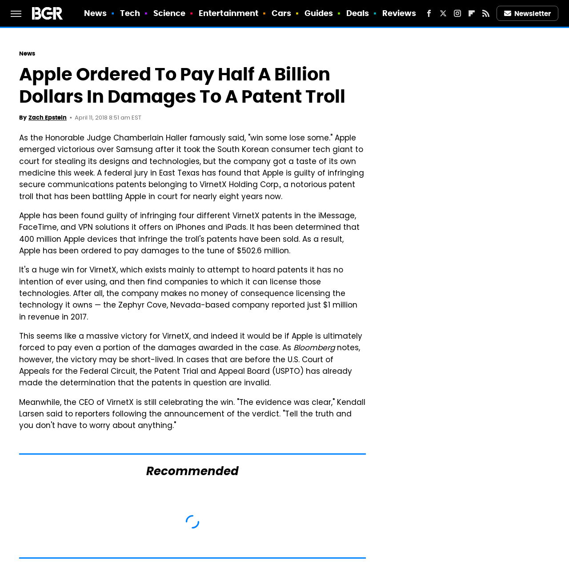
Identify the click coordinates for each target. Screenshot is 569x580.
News (95, 13)
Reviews (399, 13)
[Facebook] (429, 13)
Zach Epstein (47, 117)
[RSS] (485, 13)
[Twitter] (443, 13)
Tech (130, 13)
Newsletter (527, 13)
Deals (357, 13)
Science (169, 13)
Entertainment (228, 13)
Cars (281, 13)
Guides (319, 13)
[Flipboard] (471, 13)
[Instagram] (457, 13)
